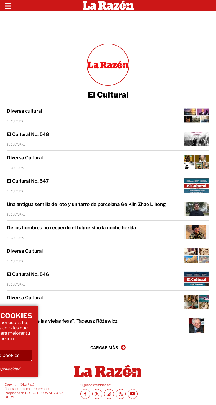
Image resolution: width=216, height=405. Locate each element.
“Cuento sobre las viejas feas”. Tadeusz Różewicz (62, 321)
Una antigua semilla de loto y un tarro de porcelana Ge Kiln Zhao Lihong (86, 204)
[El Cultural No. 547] (196, 185)
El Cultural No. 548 (28, 134)
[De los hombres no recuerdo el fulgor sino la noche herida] (196, 232)
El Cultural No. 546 (28, 274)
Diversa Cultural (25, 157)
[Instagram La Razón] (109, 394)
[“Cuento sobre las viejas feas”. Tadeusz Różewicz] (196, 325)
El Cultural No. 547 (28, 181)
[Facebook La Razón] (85, 394)
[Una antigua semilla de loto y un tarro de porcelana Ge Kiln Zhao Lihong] (196, 209)
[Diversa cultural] (196, 115)
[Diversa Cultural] (196, 162)
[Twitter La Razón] (97, 394)
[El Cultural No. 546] (196, 278)
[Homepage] (108, 5)
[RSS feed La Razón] (121, 394)
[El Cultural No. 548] (196, 139)
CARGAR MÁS (108, 347)
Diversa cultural (24, 111)
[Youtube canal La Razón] (133, 394)
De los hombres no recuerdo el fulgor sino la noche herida (71, 227)
